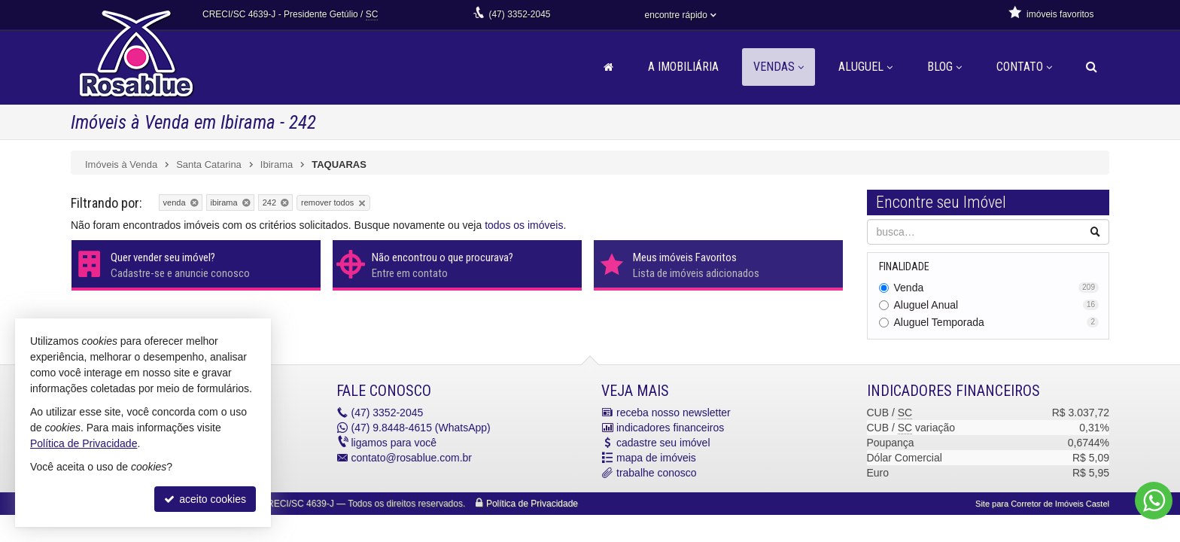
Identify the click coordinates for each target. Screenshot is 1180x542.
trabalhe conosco (656, 473)
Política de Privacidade (532, 503)
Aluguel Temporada (996, 322)
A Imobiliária (683, 66)
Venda (996, 288)
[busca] (1092, 67)
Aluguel (865, 66)
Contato (1024, 66)
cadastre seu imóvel (663, 443)
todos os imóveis (524, 225)
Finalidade (904, 266)
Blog (944, 66)
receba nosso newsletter (673, 412)
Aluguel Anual (996, 305)
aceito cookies (205, 499)
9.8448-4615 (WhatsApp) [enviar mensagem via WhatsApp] (421, 428)
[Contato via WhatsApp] (1153, 500)
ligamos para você (394, 443)
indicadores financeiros (670, 428)
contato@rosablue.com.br (412, 458)
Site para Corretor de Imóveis (1042, 503)
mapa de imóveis (656, 458)
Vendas (778, 66)
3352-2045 (519, 14)
